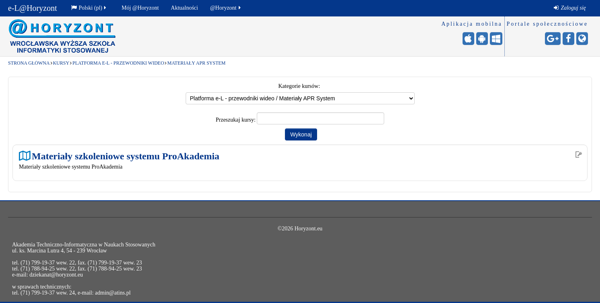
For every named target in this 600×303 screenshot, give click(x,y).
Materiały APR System (196, 63)
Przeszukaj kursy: (236, 120)
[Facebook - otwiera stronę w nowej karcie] (568, 38)
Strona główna (29, 63)
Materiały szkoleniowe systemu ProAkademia (125, 156)
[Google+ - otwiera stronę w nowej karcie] (553, 38)
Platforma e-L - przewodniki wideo (118, 63)
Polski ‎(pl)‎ (89, 8)
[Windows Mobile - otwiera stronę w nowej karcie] (496, 38)
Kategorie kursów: (299, 86)
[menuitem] (570, 8)
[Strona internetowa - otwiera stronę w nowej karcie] (582, 38)
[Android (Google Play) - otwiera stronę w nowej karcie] (482, 38)
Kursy (61, 63)
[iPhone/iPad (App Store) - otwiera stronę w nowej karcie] (468, 38)
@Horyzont (226, 8)
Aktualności (184, 8)
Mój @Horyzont (140, 8)
